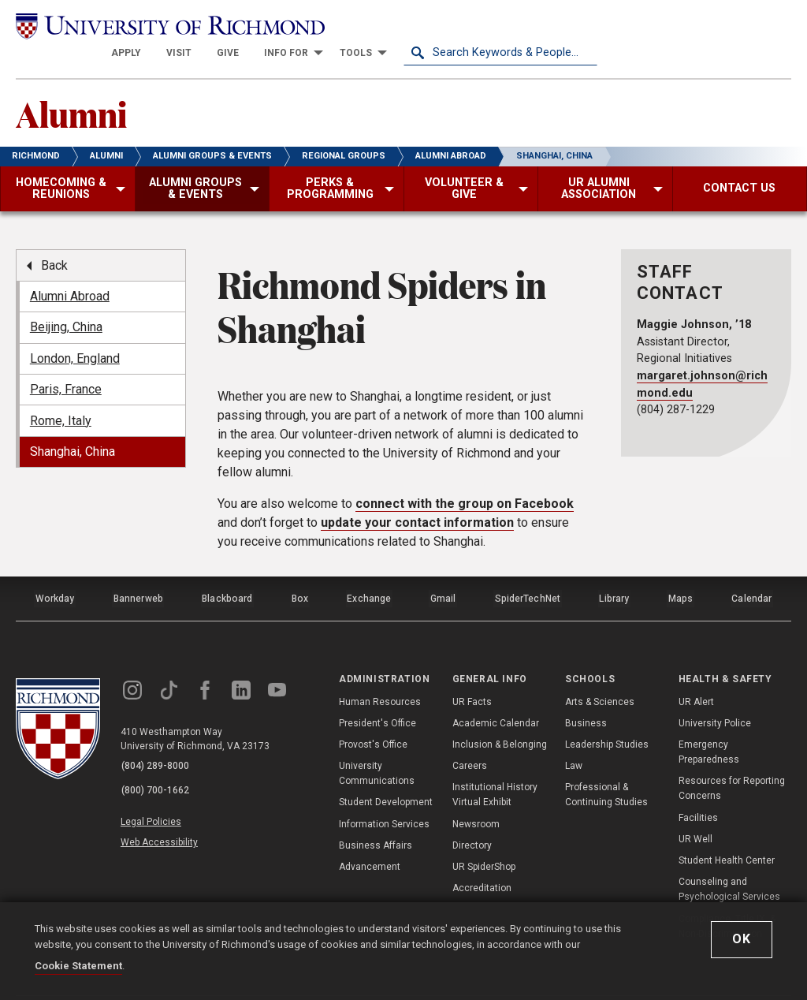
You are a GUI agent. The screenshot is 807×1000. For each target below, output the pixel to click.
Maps (680, 571)
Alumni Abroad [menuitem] (70, 272)
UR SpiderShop (483, 837)
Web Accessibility (164, 806)
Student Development (386, 773)
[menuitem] (320, 25)
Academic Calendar (495, 694)
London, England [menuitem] (75, 333)
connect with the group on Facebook (464, 479)
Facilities (698, 788)
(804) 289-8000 (158, 737)
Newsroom (476, 794)
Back (54, 240)
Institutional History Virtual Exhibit (494, 766)
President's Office (377, 694)
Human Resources (380, 672)
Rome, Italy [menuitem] (60, 396)
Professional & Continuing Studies (606, 766)
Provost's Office (373, 715)
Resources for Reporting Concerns (732, 760)
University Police (715, 694)
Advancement (369, 837)
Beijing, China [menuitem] (66, 303)
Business (586, 694)
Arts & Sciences (599, 672)
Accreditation (481, 859)
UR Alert (696, 672)
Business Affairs (375, 816)
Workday (54, 571)
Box (300, 571)
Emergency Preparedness (709, 723)
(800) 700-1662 (158, 757)
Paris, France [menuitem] (66, 365)
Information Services (384, 794)
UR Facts (472, 672)
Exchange (370, 571)
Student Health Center (727, 831)
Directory (472, 816)
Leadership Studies (607, 715)
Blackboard (227, 571)
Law (573, 736)
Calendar (752, 571)
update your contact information (417, 498)
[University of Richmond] (113, 25)
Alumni (76, 87)
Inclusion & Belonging (499, 715)
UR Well (695, 809)
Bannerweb (137, 571)
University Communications (377, 744)
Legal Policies (155, 787)
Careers (469, 736)
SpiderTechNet (528, 571)
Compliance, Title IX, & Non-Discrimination (727, 897)
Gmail (443, 571)
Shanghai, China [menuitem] (72, 427)
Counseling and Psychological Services (729, 861)
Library (614, 571)
